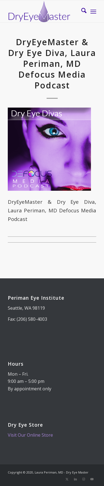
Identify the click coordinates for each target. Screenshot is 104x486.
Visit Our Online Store (30, 435)
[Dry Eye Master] (43, 11)
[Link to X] (67, 479)
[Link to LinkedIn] (75, 479)
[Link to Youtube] (92, 479)
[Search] (81, 11)
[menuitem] (81, 11)
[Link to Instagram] (84, 479)
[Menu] (93, 11)
